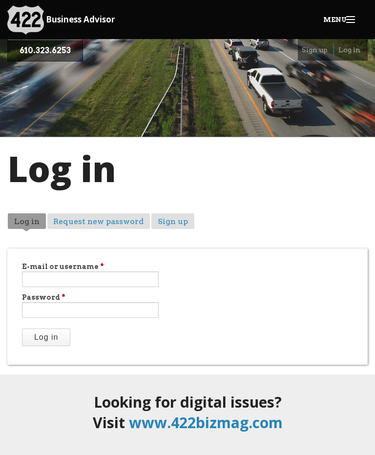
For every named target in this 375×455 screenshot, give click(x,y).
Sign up (315, 50)
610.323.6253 (45, 50)
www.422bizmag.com (206, 423)
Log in (349, 50)
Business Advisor (61, 20)
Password (43, 297)
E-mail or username (63, 266)
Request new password (98, 221)
